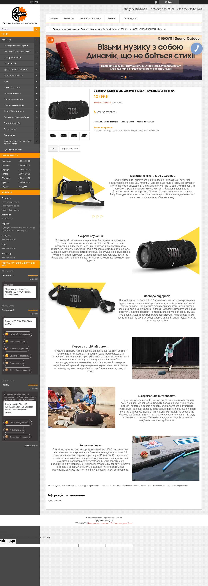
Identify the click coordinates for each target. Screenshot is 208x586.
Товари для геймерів (14, 105)
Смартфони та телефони (16, 45)
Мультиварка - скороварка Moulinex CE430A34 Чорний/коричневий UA (18, 292)
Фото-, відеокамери (13, 99)
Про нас (112, 18)
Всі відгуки (30, 445)
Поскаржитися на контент (98, 523)
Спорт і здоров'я (12, 123)
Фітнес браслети (12, 87)
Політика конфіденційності (122, 523)
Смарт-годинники (12, 93)
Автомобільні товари (14, 111)
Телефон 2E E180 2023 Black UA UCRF (18, 322)
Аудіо (6, 81)
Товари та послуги (62, 29)
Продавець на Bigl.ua (104, 520)
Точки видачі (130, 18)
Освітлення (9, 135)
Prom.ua (118, 518)
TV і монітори (10, 63)
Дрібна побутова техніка (16, 69)
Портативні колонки (90, 29)
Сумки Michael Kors (13, 149)
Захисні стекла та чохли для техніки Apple (17, 142)
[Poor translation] (11, 541)
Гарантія (69, 18)
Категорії (6, 39)
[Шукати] (37, 29)
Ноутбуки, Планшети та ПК (17, 51)
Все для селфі (10, 129)
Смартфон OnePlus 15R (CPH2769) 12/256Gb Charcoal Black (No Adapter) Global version (19, 408)
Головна (53, 18)
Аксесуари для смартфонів (16, 117)
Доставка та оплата (90, 18)
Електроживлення (12, 57)
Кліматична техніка (13, 75)
